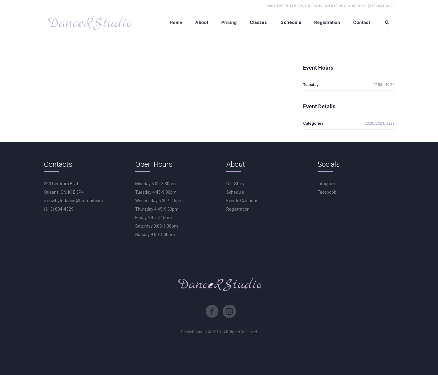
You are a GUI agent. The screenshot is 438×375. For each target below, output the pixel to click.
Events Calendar (241, 200)
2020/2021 (375, 123)
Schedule (235, 192)
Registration (238, 209)
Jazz (390, 123)
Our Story (235, 183)
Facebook (327, 192)
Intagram (326, 183)
